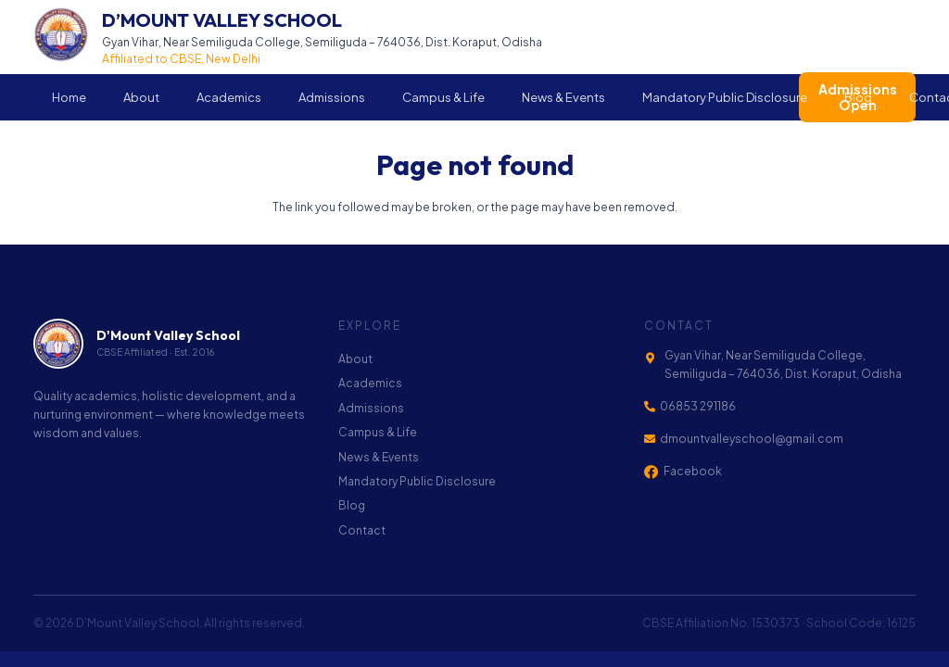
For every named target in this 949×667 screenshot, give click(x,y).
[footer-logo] (58, 344)
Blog (351, 505)
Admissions (371, 408)
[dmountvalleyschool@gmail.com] (652, 439)
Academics (370, 383)
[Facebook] (651, 472)
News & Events (378, 457)
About (355, 359)
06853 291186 (698, 406)
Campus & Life (377, 432)
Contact (362, 530)
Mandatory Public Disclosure (417, 481)
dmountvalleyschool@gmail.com (751, 439)
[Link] (287, 37)
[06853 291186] (652, 406)
